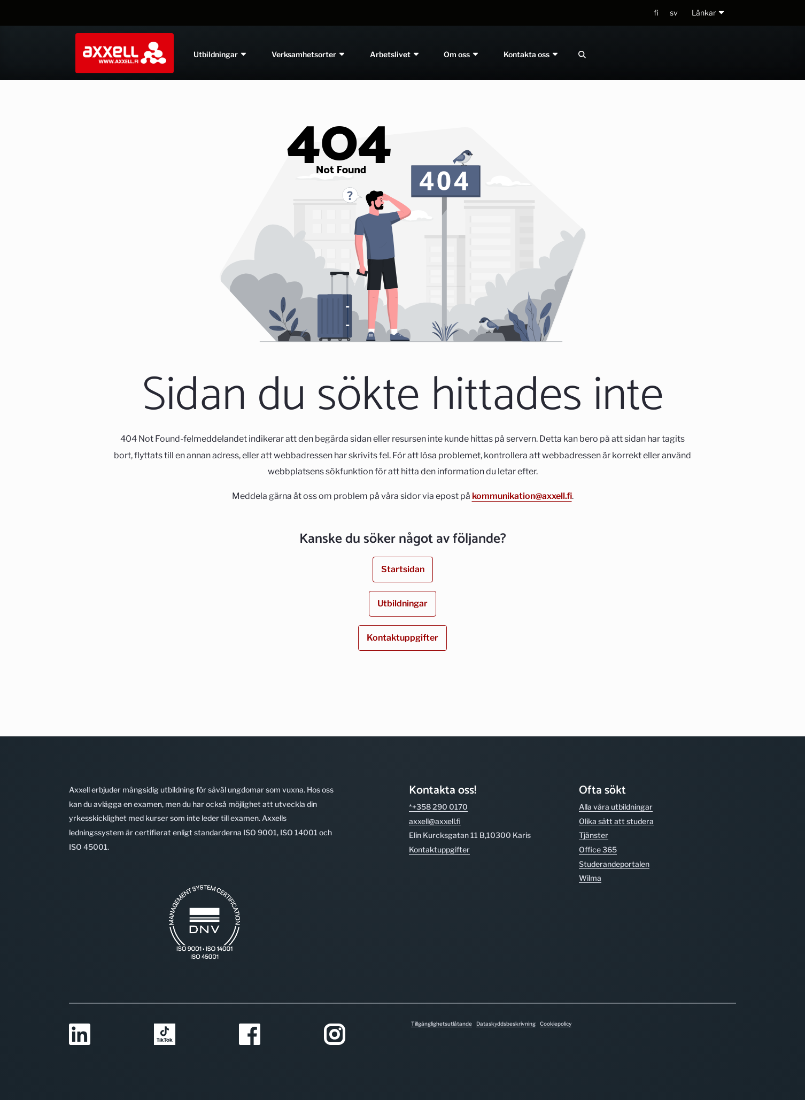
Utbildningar (220, 54)
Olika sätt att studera (616, 821)
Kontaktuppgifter (402, 638)
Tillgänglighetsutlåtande (441, 1023)
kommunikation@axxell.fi (522, 496)
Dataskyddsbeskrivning (506, 1023)
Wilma (590, 877)
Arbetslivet (395, 54)
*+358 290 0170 (438, 806)
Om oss (462, 54)
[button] (708, 13)
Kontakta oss (532, 54)
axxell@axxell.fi (435, 821)
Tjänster (593, 835)
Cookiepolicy (555, 1023)
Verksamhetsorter (309, 54)
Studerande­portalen (614, 863)
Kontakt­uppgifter (439, 849)
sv (674, 12)
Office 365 (598, 849)
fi (656, 12)
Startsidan (402, 569)
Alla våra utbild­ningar (616, 806)
